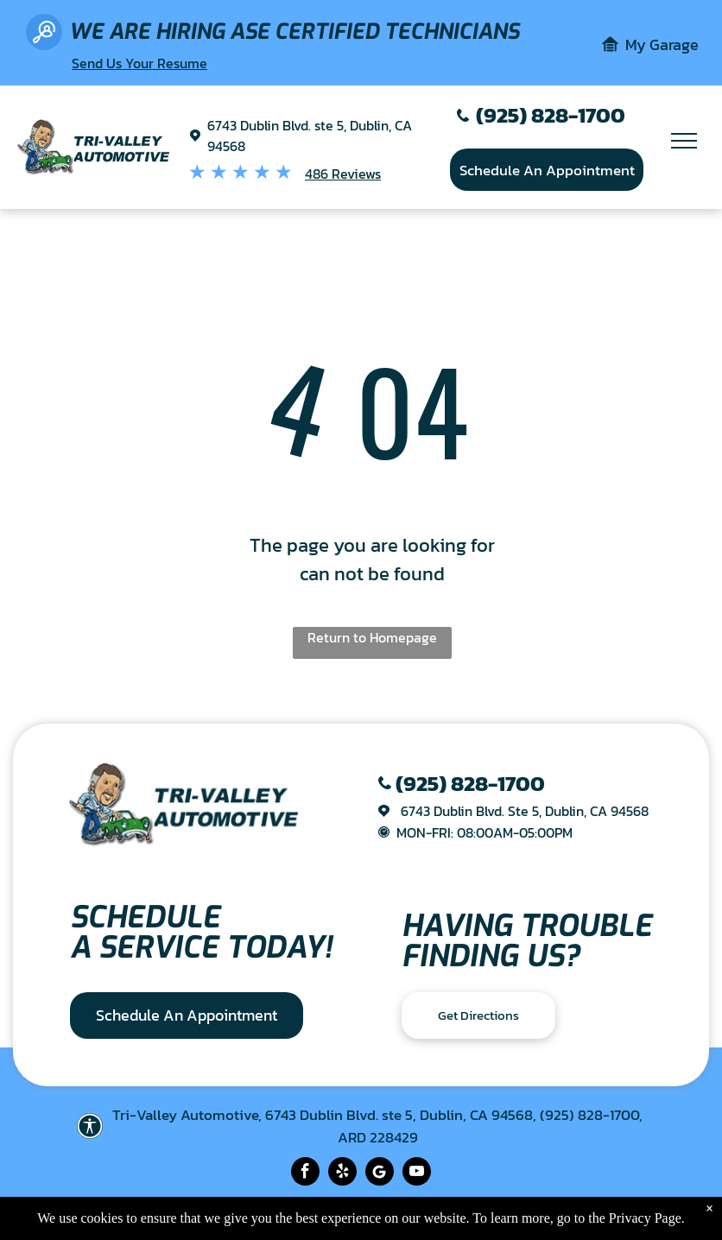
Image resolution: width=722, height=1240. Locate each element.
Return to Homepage (372, 637)
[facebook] (305, 1173)
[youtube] (416, 1173)
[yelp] (342, 1173)
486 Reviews (343, 173)
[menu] (684, 140)
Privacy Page (645, 1218)
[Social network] (379, 1173)
